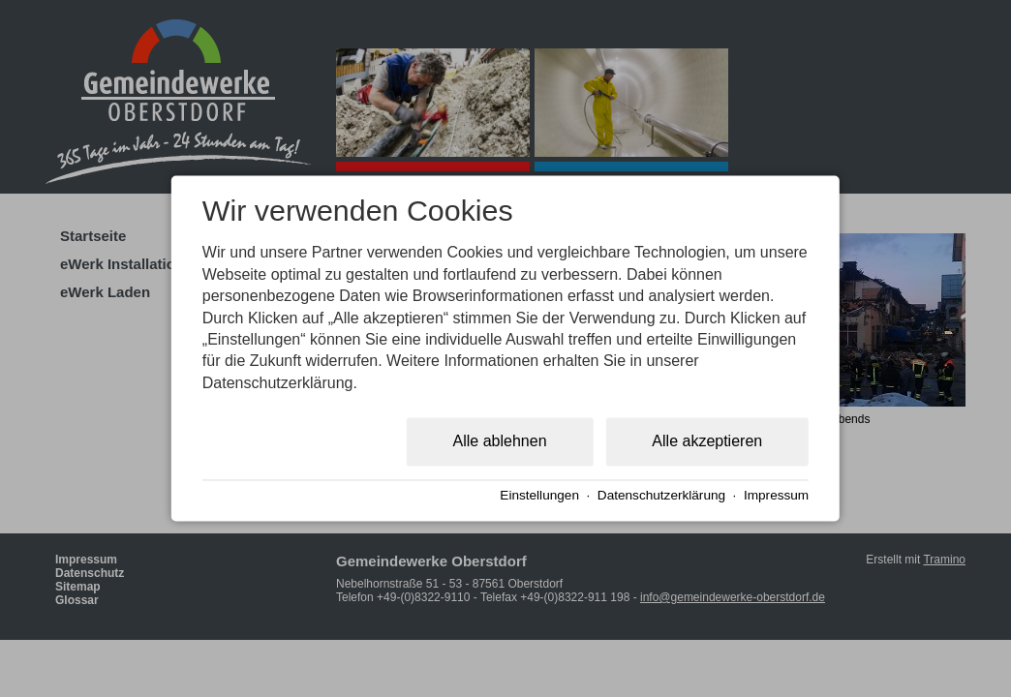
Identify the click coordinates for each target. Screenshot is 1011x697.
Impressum (776, 495)
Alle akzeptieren (707, 442)
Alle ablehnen (500, 442)
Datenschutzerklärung (661, 495)
